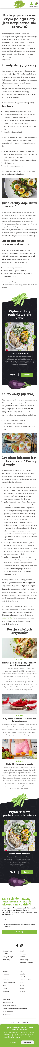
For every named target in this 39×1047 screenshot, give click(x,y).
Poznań (22, 988)
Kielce (21, 982)
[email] (19, 919)
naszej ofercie (7, 618)
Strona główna (7, 951)
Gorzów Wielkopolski (9, 982)
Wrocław (5, 971)
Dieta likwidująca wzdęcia (19, 764)
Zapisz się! (19, 932)
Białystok (22, 977)
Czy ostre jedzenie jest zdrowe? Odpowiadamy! (19, 720)
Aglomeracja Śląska (25, 979)
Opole (21, 971)
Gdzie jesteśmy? (8, 957)
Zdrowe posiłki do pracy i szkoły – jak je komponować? (19, 664)
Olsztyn (22, 985)
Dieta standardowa (19, 354)
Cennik (22, 951)
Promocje (23, 954)
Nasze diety (6, 960)
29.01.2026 (19, 761)
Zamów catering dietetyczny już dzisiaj (15, 1008)
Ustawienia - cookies (26, 963)
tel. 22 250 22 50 (8, 1011)
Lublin (4, 977)
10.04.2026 (19, 716)
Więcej (12, 374)
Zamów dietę (24, 960)
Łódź (4, 985)
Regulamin (27, 925)
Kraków (5, 988)
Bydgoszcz (6, 974)
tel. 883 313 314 (7, 1014)
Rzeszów (22, 974)
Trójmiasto (6, 979)
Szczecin (22, 991)
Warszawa (6, 991)
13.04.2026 (19, 660)
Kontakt (22, 957)
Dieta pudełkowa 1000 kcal (19, 1022)
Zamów (26, 374)
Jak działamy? (7, 954)
